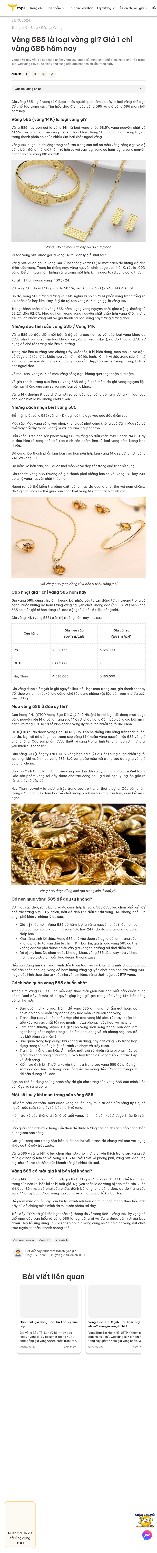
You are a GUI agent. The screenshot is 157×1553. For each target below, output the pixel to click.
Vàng (58, 28)
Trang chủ (36, 8)
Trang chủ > (20, 28)
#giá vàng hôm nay (23, 1240)
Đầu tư (46, 28)
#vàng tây (44, 1240)
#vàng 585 (61, 1240)
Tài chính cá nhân (81, 8)
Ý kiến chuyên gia (131, 8)
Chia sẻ (16, 74)
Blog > (35, 28)
